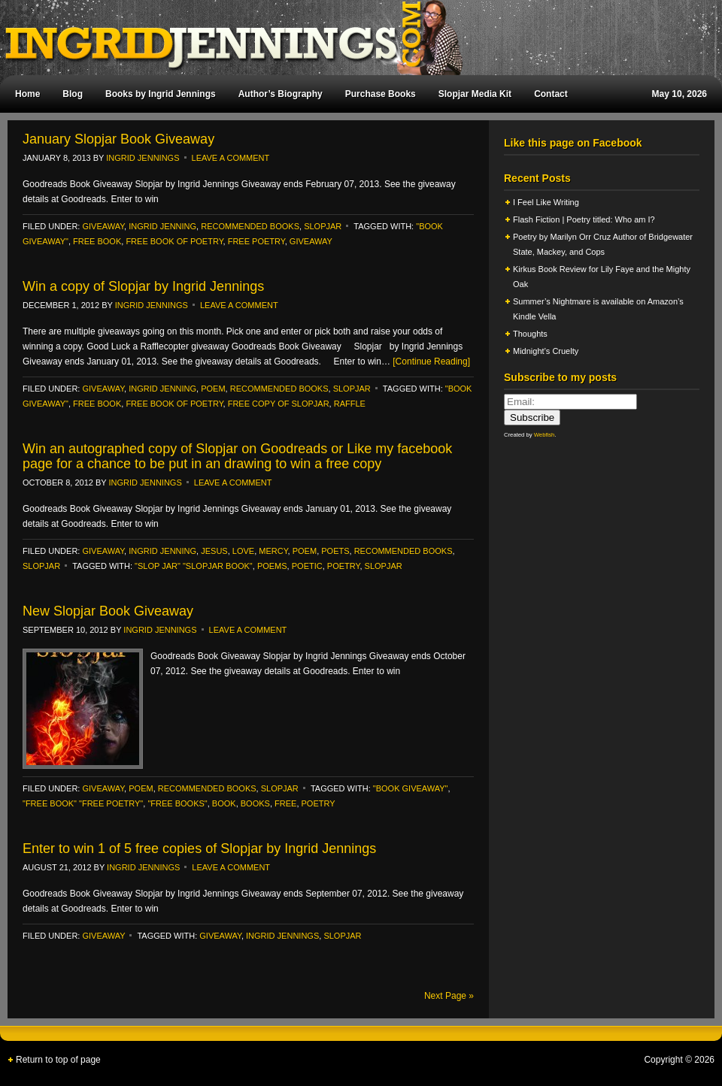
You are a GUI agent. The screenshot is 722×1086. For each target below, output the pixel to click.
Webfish (544, 434)
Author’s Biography (280, 94)
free (285, 803)
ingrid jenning (162, 226)
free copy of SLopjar (278, 403)
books (255, 803)
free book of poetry (174, 241)
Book (224, 803)
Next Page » (449, 996)
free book (97, 241)
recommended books (250, 226)
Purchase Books (380, 94)
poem (213, 388)
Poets (335, 550)
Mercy (273, 550)
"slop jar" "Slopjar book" (194, 565)
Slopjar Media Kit (474, 94)
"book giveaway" (410, 788)
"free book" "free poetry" (83, 803)
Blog (72, 94)
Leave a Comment (231, 157)
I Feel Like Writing (546, 202)
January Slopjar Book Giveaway (118, 139)
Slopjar (383, 565)
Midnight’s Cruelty (547, 350)
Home (27, 94)
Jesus (214, 550)
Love (243, 550)
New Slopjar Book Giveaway (108, 611)
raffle (350, 403)
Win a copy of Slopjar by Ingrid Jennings (143, 286)
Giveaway (103, 226)
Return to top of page (58, 1059)
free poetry (256, 241)
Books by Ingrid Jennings (160, 94)
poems (272, 565)
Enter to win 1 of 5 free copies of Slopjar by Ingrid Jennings (199, 848)
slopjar (322, 226)
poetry (343, 565)
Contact (551, 94)
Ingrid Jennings (353, 37)
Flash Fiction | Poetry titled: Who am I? (584, 219)
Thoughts (530, 333)
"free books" (177, 803)
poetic (307, 565)
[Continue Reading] (431, 361)
